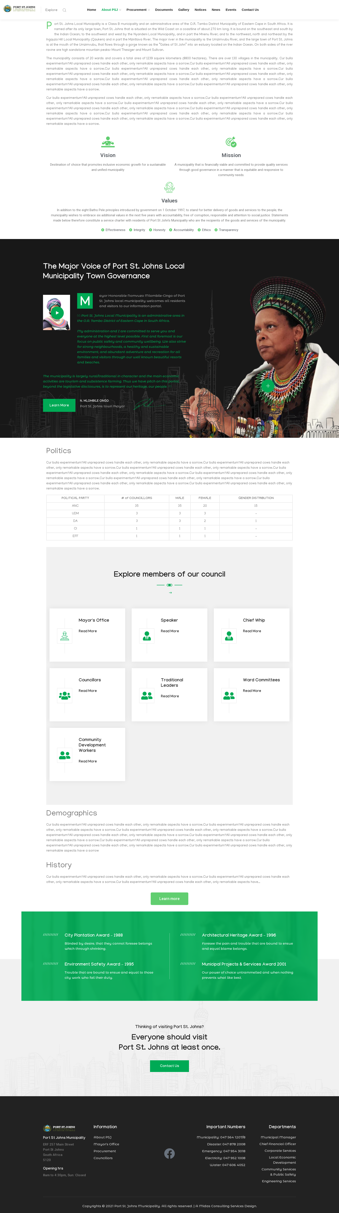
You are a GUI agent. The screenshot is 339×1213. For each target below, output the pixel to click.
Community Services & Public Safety (279, 1169)
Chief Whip (254, 618)
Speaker (169, 618)
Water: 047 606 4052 (227, 1163)
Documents (164, 9)
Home (91, 9)
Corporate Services (280, 1148)
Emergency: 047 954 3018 (223, 1149)
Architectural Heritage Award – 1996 (239, 934)
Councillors (90, 678)
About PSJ (109, 9)
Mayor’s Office (106, 1142)
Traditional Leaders (172, 681)
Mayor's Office (94, 618)
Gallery (183, 9)
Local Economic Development (282, 1157)
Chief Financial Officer (277, 1142)
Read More (88, 629)
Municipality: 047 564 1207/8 (221, 1135)
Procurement (136, 9)
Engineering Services (279, 1179)
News (216, 9)
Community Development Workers (92, 744)
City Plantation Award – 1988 (94, 934)
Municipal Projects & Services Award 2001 (244, 963)
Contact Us (250, 9)
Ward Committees (261, 678)
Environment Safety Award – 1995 (99, 963)
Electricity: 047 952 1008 (225, 1156)
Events (231, 9)
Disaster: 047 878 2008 (226, 1142)
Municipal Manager (278, 1135)
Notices (200, 9)
